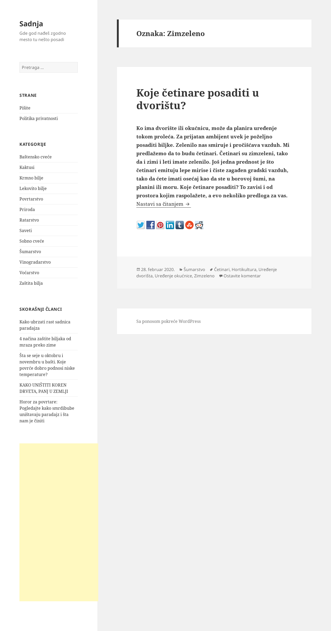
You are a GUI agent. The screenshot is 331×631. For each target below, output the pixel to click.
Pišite (24, 108)
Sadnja (31, 23)
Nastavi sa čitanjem (163, 204)
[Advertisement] (58, 522)
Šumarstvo (30, 251)
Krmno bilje (31, 178)
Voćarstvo (29, 273)
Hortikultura (244, 269)
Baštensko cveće (35, 157)
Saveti (25, 230)
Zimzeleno (204, 276)
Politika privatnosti (38, 118)
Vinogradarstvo (35, 262)
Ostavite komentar (242, 276)
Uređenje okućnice (173, 276)
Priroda (27, 209)
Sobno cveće (31, 241)
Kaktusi (26, 167)
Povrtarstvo (31, 199)
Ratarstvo (29, 220)
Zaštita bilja (31, 283)
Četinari (222, 269)
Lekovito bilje (33, 188)
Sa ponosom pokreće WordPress (168, 321)
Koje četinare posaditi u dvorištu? (197, 99)
